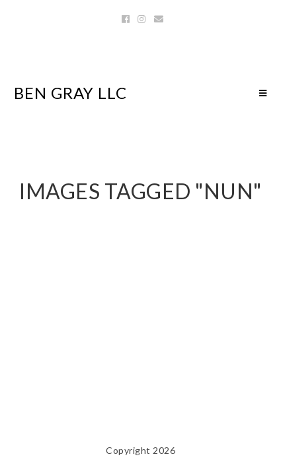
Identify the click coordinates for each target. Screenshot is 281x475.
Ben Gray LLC (70, 92)
